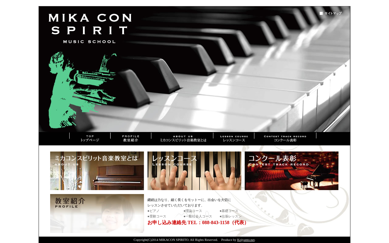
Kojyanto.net (246, 239)
